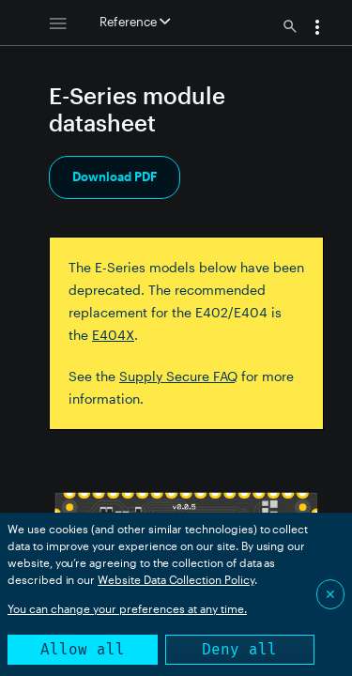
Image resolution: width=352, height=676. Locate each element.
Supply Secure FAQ (178, 376)
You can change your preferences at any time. (127, 608)
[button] (317, 29)
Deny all (239, 649)
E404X (113, 335)
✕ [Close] (330, 594)
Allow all (82, 649)
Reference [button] (134, 21)
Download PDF (114, 176)
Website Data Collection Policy (176, 579)
